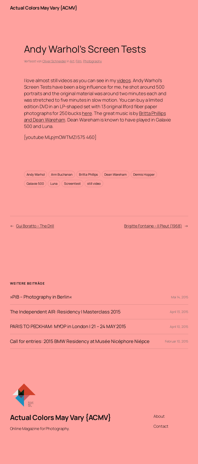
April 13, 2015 (179, 311)
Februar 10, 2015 (176, 341)
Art (72, 61)
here (87, 113)
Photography (92, 61)
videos (124, 80)
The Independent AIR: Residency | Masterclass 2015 (65, 312)
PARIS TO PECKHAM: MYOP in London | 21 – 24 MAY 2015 (68, 326)
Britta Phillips (88, 174)
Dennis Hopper (144, 174)
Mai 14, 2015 (179, 297)
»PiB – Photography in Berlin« (41, 297)
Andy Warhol (36, 174)
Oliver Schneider (54, 61)
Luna (54, 183)
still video (94, 183)
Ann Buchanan (61, 174)
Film (79, 61)
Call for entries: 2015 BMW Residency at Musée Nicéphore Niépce (80, 341)
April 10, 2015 (179, 326)
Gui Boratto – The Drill (35, 226)
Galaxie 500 (35, 183)
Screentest (72, 183)
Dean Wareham (115, 174)
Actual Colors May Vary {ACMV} (43, 8)
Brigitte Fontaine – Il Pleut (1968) (153, 226)
